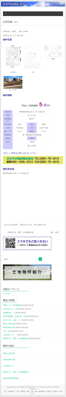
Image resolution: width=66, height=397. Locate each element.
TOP (5, 391)
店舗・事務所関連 (40, 391)
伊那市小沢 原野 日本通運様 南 (19, 232)
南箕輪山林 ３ (9, 313)
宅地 (44, 225)
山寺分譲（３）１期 (10, 309)
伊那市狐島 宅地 (9, 327)
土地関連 (39, 225)
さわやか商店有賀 (12, 225)
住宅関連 (48, 391)
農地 (28, 391)
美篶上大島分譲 (9, 324)
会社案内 (55, 391)
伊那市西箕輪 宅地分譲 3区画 (15, 316)
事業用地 (22, 391)
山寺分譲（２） (9, 335)
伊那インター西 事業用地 (12, 305)
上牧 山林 (55, 232)
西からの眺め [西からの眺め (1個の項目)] (6, 293)
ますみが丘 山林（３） (12, 320)
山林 (32, 391)
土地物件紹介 (11, 391)
